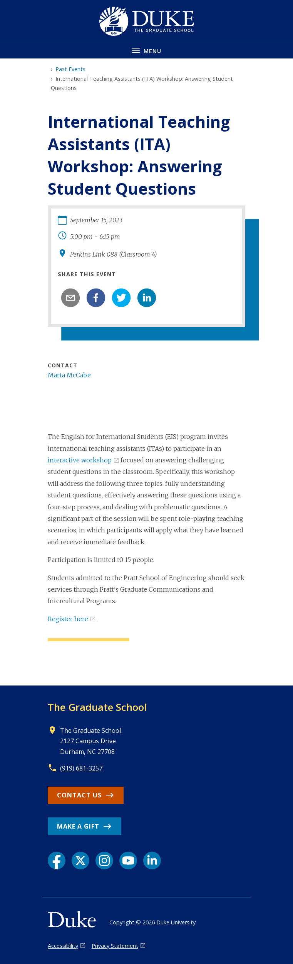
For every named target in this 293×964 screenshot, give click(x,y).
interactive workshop (80, 460)
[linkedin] (146, 297)
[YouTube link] (128, 860)
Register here (68, 619)
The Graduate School (97, 707)
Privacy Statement (115, 945)
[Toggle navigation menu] (146, 50)
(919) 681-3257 (81, 768)
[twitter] (121, 297)
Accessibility (63, 945)
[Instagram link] (104, 860)
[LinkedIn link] (152, 860)
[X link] (80, 860)
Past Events (70, 69)
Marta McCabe (69, 375)
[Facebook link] (56, 860)
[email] (70, 297)
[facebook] (95, 297)
